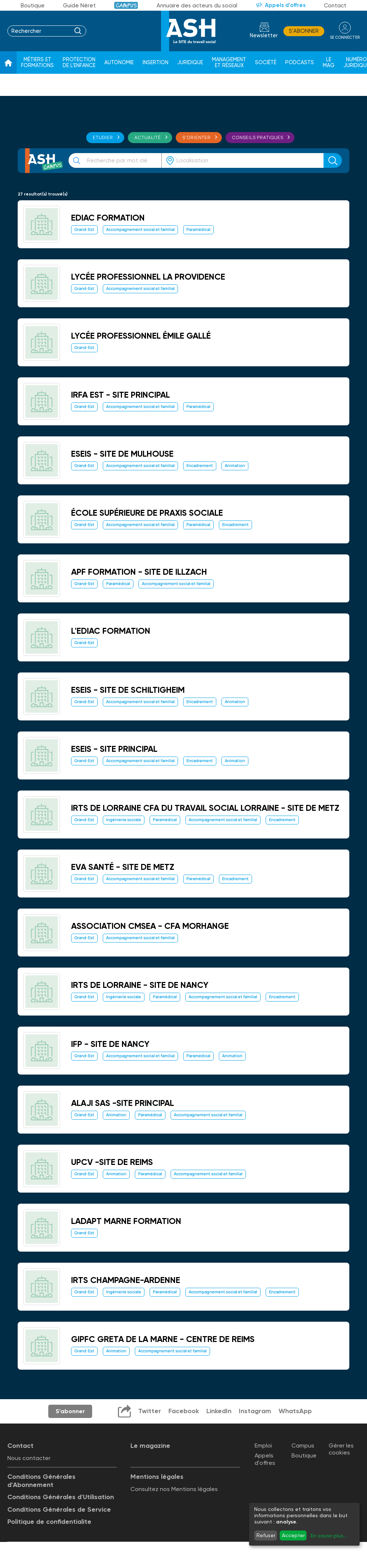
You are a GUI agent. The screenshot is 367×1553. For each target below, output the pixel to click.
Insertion (155, 62)
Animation (235, 465)
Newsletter (264, 35)
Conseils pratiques (257, 137)
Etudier (103, 137)
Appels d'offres (285, 5)
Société (265, 62)
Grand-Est (84, 229)
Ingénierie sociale (123, 819)
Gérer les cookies (341, 1449)
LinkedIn (218, 1411)
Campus (126, 5)
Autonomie (119, 62)
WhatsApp (295, 1411)
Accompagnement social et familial (140, 229)
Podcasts (299, 62)
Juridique (190, 62)
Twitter (149, 1411)
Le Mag (329, 62)
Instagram (255, 1411)
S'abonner (304, 31)
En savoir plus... (329, 1536)
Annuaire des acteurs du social (197, 5)
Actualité (147, 137)
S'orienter (196, 137)
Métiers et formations (37, 62)
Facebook (183, 1411)
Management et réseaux (229, 62)
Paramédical (198, 229)
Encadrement (199, 465)
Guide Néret (79, 5)
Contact (335, 5)
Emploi (263, 1445)
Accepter (293, 1535)
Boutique (33, 5)
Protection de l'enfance (79, 62)
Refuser (265, 1535)
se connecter (345, 37)
